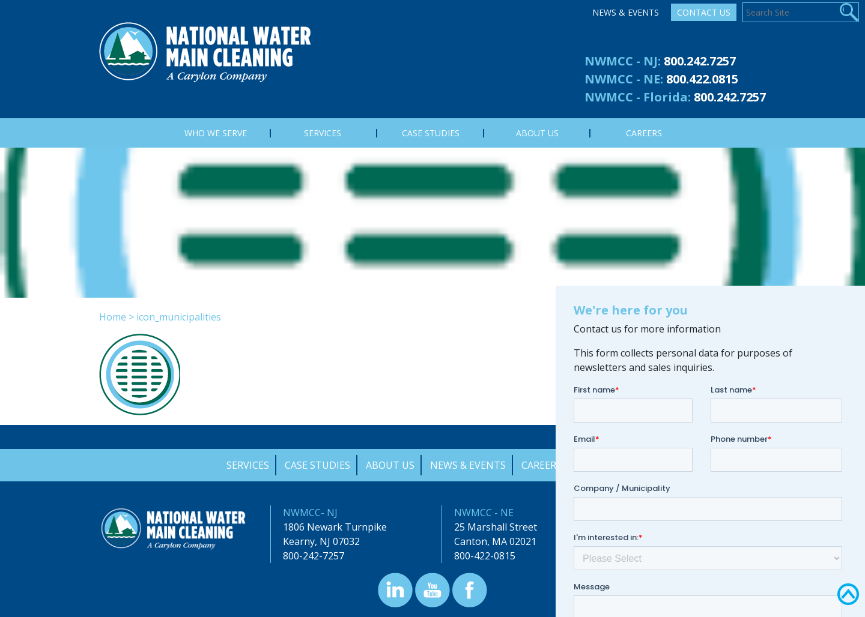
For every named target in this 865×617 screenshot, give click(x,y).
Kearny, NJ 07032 (321, 541)
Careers (541, 465)
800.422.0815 (702, 79)
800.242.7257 (700, 61)
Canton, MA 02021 (495, 541)
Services (247, 465)
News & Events (625, 12)
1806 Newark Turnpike (335, 527)
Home (112, 317)
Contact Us (703, 12)
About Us (390, 465)
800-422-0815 (484, 555)
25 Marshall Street (495, 527)
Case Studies (317, 465)
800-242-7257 (313, 555)
